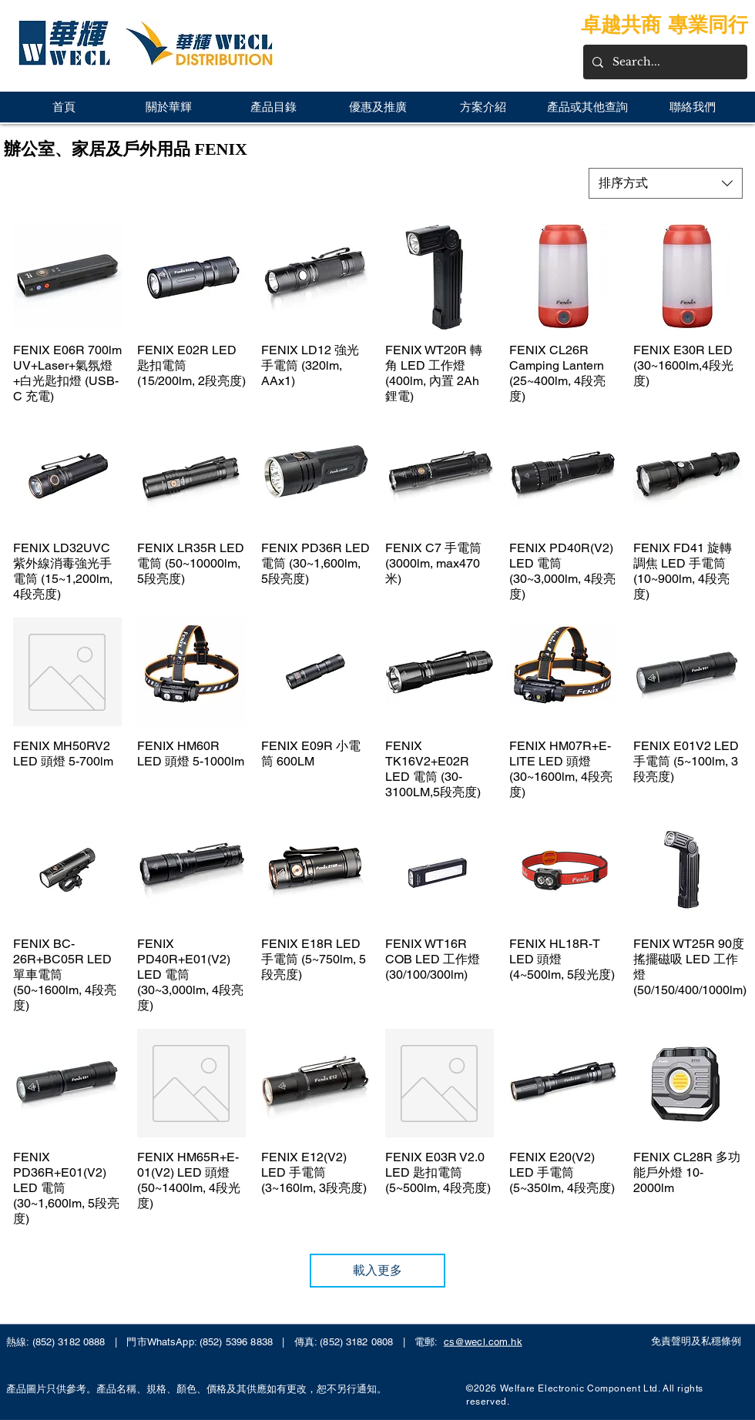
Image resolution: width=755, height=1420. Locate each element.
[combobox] (666, 183)
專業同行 (708, 24)
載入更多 (377, 1270)
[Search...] (663, 62)
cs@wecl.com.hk (483, 1342)
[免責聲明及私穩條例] (700, 1341)
